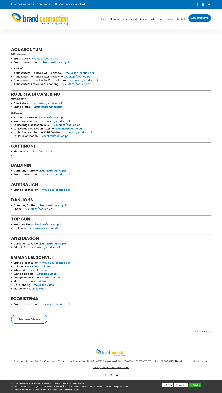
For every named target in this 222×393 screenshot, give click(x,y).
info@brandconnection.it (72, 4)
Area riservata (199, 18)
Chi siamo (115, 19)
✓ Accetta (195, 385)
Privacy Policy (100, 367)
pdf (59, 103)
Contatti (181, 19)
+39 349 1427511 (43, 4)
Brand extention (166, 19)
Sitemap (124, 367)
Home (104, 19)
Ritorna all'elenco (29, 319)
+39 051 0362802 (23, 4)
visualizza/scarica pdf (45, 58)
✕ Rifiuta (168, 385)
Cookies (113, 367)
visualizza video (40, 266)
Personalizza (181, 385)
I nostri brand (130, 19)
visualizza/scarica (45, 103)
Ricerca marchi (147, 19)
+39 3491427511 (167, 361)
